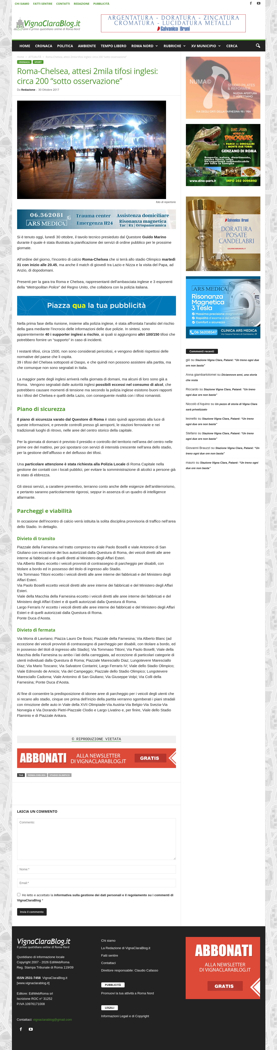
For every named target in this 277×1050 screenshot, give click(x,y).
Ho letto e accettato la (95, 897)
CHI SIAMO (22, 3)
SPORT (38, 62)
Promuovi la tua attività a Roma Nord (127, 993)
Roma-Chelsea (36, 775)
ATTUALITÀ (35, 57)
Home (20, 57)
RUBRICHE (175, 45)
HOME (25, 45)
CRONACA (43, 45)
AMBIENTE (87, 45)
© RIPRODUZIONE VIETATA (96, 739)
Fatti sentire (109, 955)
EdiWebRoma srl (41, 993)
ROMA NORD (144, 45)
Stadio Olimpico (60, 775)
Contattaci (108, 963)
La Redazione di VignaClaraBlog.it (125, 948)
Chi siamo (108, 940)
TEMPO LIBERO (113, 45)
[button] (257, 45)
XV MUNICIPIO (206, 45)
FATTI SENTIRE (42, 3)
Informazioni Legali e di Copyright (125, 1016)
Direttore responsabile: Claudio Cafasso (129, 970)
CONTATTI (63, 3)
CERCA (232, 45)
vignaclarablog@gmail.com (52, 1019)
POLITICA (65, 45)
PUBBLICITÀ (101, 3)
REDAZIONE (81, 3)
